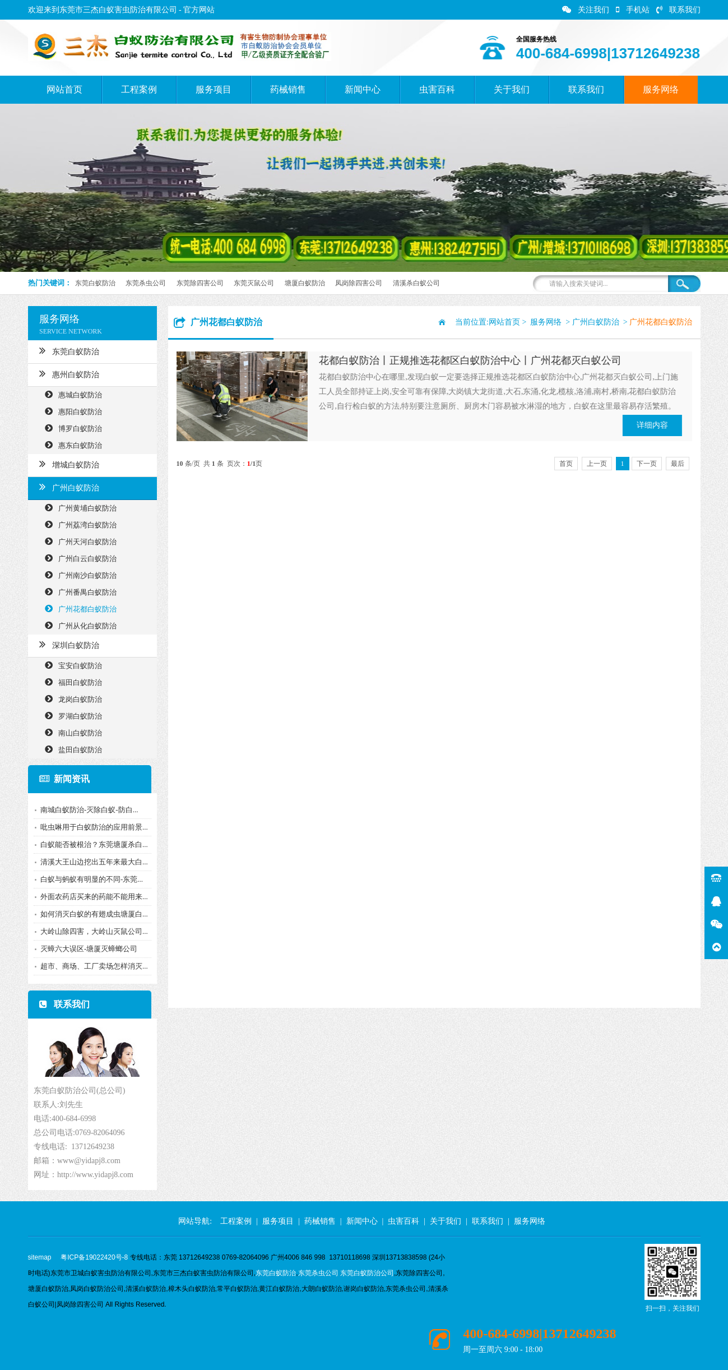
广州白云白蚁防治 (77, 558)
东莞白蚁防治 (95, 283)
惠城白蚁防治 (70, 394)
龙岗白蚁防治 (70, 698)
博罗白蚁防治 (70, 428)
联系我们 (678, 10)
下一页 (647, 464)
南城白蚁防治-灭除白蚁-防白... (86, 810)
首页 (566, 464)
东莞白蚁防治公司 (367, 1273)
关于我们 (512, 89)
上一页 (597, 464)
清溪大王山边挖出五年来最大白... (91, 862)
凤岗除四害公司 (358, 283)
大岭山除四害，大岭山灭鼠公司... (91, 931)
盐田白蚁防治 (70, 749)
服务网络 (661, 89)
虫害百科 (437, 89)
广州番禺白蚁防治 (77, 591)
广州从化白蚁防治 (77, 625)
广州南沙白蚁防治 (77, 575)
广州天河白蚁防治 (77, 541)
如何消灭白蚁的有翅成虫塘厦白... (91, 914)
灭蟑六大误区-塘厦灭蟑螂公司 (85, 949)
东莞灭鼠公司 (254, 283)
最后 (677, 464)
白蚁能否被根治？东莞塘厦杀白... (91, 844)
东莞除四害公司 (200, 283)
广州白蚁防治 (66, 486)
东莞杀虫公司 (146, 283)
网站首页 (64, 89)
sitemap (40, 1257)
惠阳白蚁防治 (70, 411)
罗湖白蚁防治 (70, 715)
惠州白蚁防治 (66, 373)
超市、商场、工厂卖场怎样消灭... (91, 966)
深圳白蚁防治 (66, 644)
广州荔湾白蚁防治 (77, 524)
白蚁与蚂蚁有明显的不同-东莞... (88, 879)
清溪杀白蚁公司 (416, 283)
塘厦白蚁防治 (305, 283)
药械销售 (288, 89)
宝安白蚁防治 (70, 665)
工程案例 (139, 89)
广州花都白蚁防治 (77, 608)
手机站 (633, 10)
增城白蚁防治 (66, 463)
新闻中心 (363, 89)
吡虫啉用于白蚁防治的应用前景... (91, 827)
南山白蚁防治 (70, 732)
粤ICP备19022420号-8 (94, 1257)
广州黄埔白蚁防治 (77, 507)
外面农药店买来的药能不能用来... (91, 896)
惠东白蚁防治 (70, 445)
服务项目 (213, 89)
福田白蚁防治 (70, 682)
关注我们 (585, 10)
